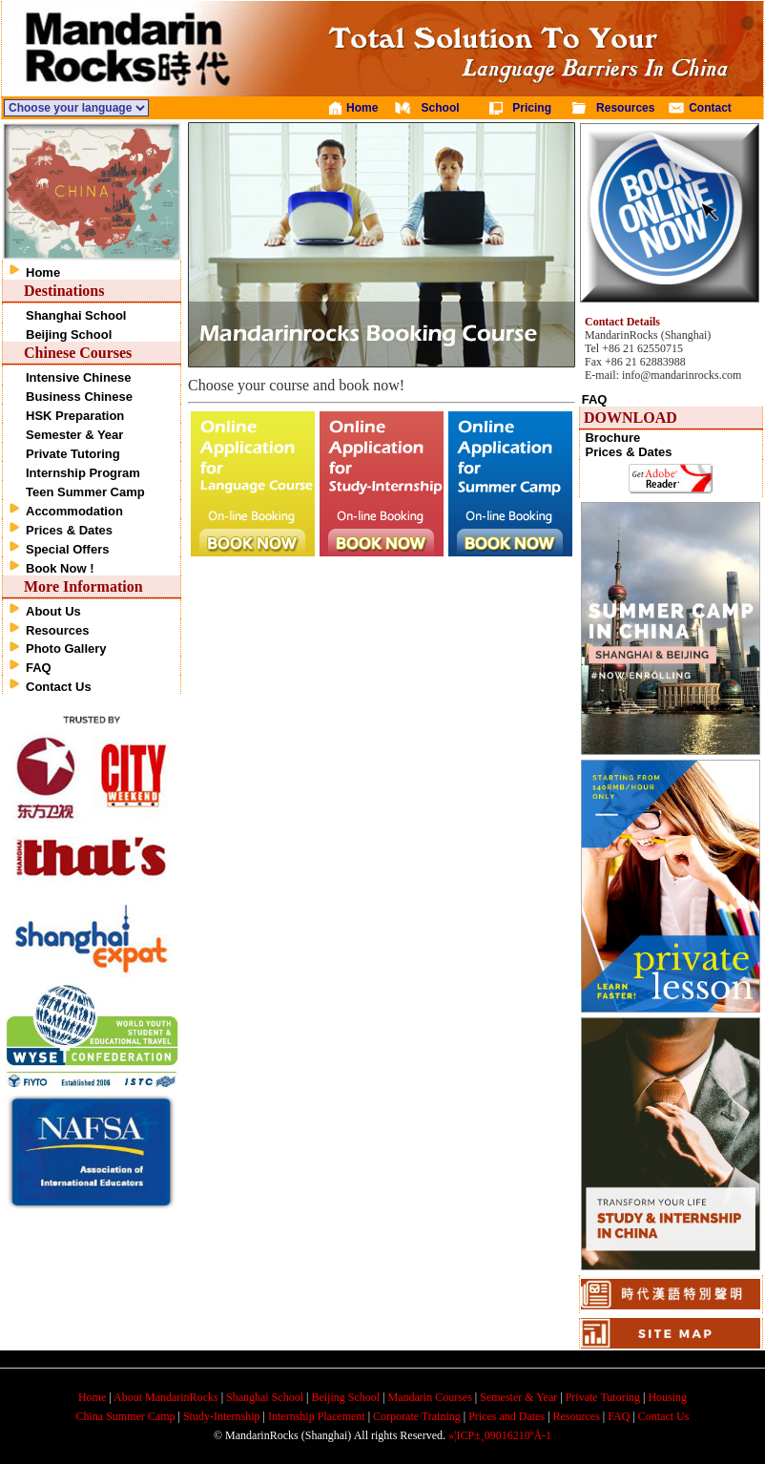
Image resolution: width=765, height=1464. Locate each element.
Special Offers (67, 549)
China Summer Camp (126, 1416)
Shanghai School (76, 315)
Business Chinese (79, 396)
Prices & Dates (69, 530)
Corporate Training (417, 1416)
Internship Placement (316, 1416)
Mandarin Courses (430, 1397)
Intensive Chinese (79, 377)
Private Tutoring (73, 454)
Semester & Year (74, 435)
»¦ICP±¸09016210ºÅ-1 (499, 1435)
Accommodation (74, 511)
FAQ (39, 667)
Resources (57, 630)
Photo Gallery (66, 648)
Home (43, 272)
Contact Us (59, 687)
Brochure (612, 437)
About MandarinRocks (166, 1397)
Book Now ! (60, 568)
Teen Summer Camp (85, 492)
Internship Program (83, 473)
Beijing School (69, 334)
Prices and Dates (506, 1416)
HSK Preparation (75, 415)
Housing (667, 1397)
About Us (53, 611)
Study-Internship (221, 1416)
